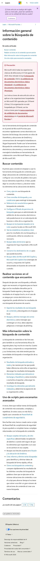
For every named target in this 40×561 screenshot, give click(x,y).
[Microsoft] (20, 2)
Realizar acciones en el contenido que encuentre (20, 52)
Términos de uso (9, 551)
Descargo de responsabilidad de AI (15, 539)
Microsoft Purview (14, 24)
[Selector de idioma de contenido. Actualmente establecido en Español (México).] (12, 524)
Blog (21, 542)
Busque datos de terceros (16, 242)
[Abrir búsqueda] (27, 3)
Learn (4, 24)
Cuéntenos (11, 18)
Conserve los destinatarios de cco (19, 251)
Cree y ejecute (12, 191)
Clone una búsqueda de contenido (19, 465)
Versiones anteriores (10, 542)
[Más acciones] (35, 24)
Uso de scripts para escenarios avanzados (17, 58)
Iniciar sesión (34, 3)
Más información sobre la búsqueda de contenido (20, 55)
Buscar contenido (10, 50)
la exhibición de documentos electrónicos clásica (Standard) (18, 82)
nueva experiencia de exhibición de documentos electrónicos (19, 113)
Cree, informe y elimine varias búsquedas (22, 456)
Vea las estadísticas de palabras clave (20, 230)
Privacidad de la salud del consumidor (16, 549)
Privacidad (16, 545)
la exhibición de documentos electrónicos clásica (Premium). (17, 88)
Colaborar (7, 545)
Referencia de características (17, 203)
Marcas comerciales (23, 551)
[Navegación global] (2, 3)
